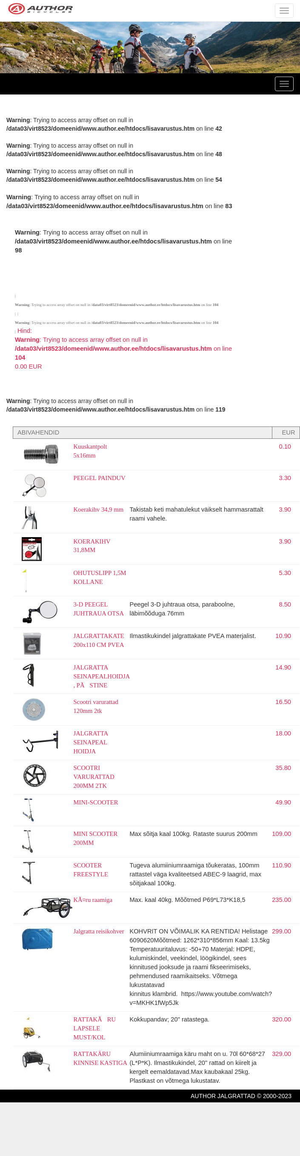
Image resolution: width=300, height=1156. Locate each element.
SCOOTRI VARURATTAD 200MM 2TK (94, 776)
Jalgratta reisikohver (99, 931)
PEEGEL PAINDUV (100, 478)
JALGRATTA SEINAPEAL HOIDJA (91, 742)
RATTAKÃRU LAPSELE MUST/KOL (95, 1028)
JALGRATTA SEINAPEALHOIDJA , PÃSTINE (102, 676)
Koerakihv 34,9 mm (99, 509)
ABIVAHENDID (38, 432)
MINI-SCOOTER (96, 802)
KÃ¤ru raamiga (93, 899)
